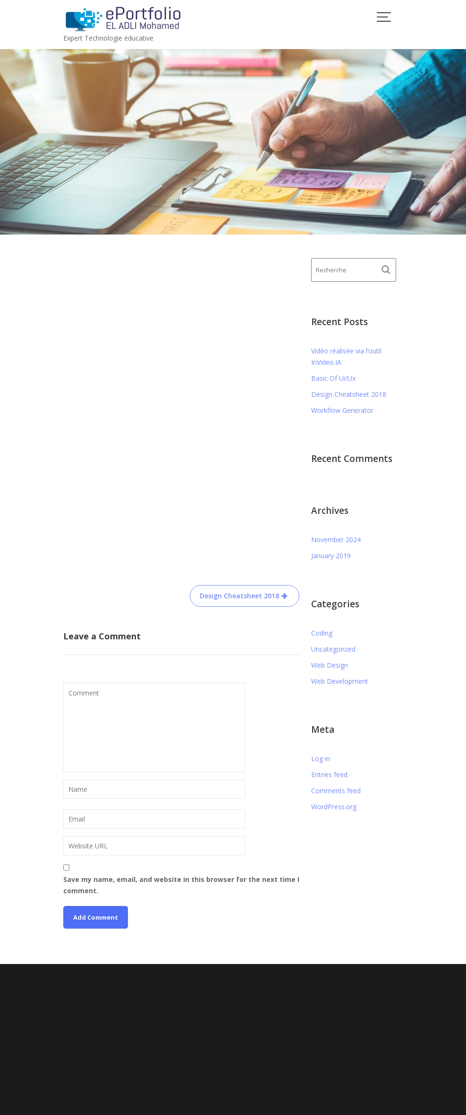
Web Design (329, 665)
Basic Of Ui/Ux (333, 378)
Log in (320, 758)
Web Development (339, 681)
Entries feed (329, 774)
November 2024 (336, 539)
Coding (321, 633)
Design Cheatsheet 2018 (239, 492)
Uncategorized (333, 649)
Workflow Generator (342, 410)
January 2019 (331, 555)
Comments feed (336, 790)
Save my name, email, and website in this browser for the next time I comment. (181, 782)
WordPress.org (333, 806)
